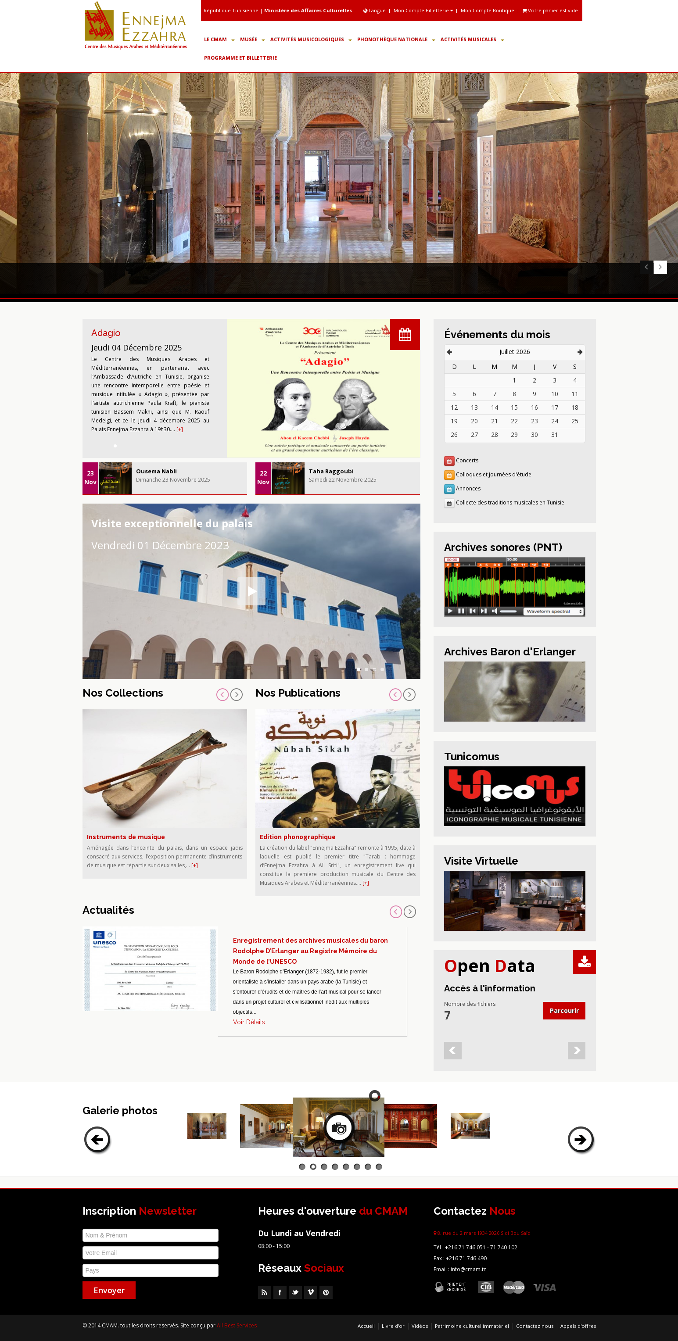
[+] (179, 429)
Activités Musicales (472, 39)
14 (494, 407)
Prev (646, 267)
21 (494, 421)
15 (514, 407)
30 (534, 434)
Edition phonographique (298, 837)
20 (474, 421)
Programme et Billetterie (240, 57)
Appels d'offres (578, 1326)
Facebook (280, 1292)
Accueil (366, 1326)
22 (514, 421)
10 (554, 394)
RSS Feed (264, 1292)
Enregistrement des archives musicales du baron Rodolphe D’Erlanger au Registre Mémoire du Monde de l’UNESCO (310, 951)
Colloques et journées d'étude (493, 474)
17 (554, 407)
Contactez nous (534, 1326)
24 (554, 421)
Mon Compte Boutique (487, 10)
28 (494, 434)
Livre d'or (393, 1326)
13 (474, 407)
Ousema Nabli (156, 471)
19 (454, 421)
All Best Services (237, 1325)
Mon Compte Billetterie (423, 10)
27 (474, 434)
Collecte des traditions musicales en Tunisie (510, 502)
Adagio (106, 333)
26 (454, 434)
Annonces (468, 488)
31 (554, 434)
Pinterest (326, 1292)
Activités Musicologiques (311, 39)
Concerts (467, 460)
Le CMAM (219, 39)
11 (574, 394)
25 (574, 421)
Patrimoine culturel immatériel (472, 1326)
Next (660, 267)
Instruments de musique (126, 837)
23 (534, 421)
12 (454, 407)
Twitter (295, 1292)
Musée (252, 39)
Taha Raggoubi (331, 471)
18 (574, 407)
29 (514, 434)
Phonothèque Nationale (396, 39)
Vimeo (310, 1292)
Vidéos (420, 1326)
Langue (375, 10)
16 (534, 407)
